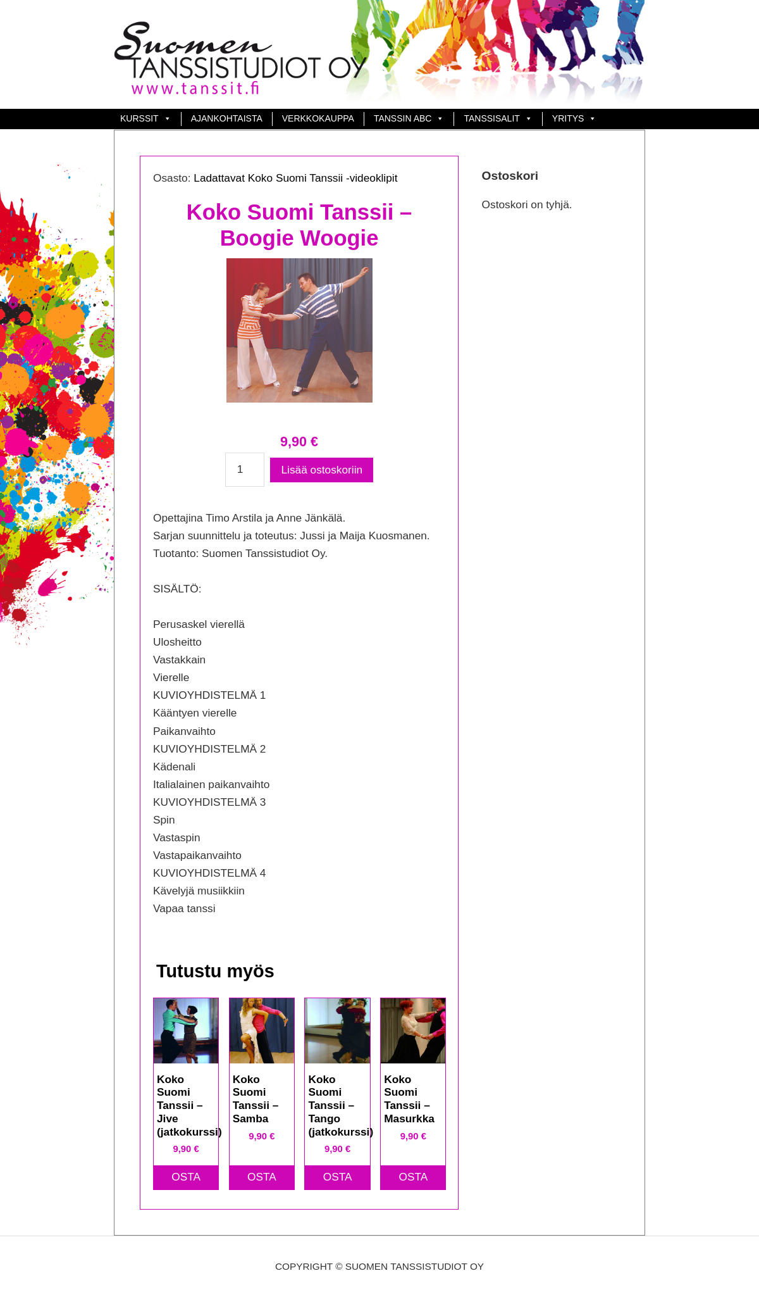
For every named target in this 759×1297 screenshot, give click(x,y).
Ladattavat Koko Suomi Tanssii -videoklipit (295, 178)
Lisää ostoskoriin (322, 469)
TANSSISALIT (491, 118)
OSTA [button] (186, 1176)
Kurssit (139, 118)
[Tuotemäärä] (245, 470)
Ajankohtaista (226, 118)
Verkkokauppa (318, 118)
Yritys (568, 118)
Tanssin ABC (403, 118)
